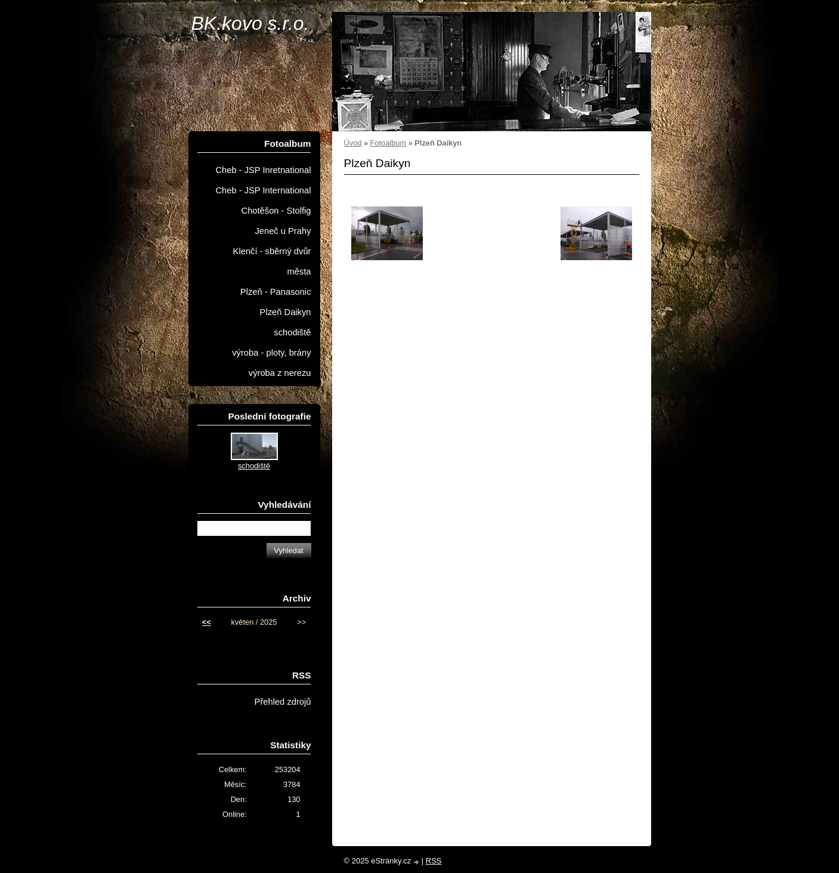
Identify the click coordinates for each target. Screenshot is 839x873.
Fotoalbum (388, 142)
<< (206, 622)
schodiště (292, 332)
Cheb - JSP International (263, 190)
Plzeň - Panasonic (275, 292)
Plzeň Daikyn (285, 312)
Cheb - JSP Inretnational (263, 170)
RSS (434, 860)
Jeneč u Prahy (283, 231)
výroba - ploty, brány (271, 352)
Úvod (353, 142)
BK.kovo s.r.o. (250, 23)
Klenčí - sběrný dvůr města (272, 261)
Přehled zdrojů (283, 702)
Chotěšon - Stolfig (276, 210)
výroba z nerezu (280, 373)
